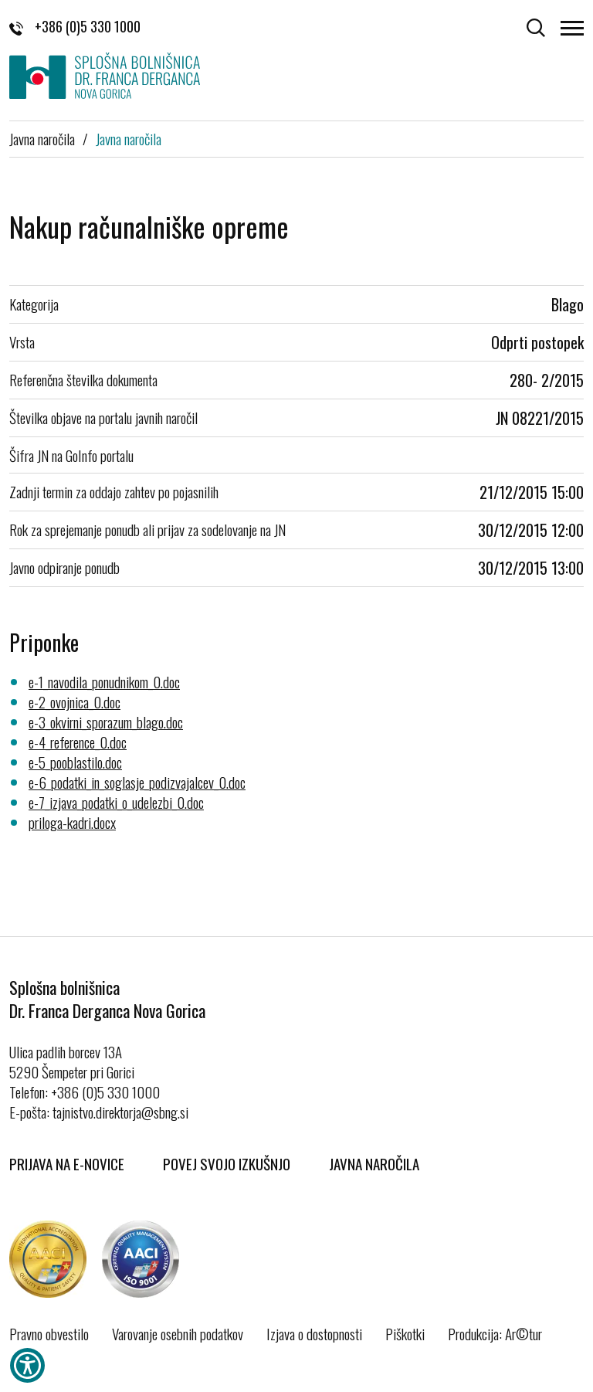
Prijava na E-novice (66, 1163)
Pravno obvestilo (49, 1333)
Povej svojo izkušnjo (226, 1163)
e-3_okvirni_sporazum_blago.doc (106, 721)
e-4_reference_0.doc (78, 741)
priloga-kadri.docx (72, 822)
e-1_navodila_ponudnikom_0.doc (104, 681)
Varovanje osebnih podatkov (177, 1333)
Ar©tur (523, 1333)
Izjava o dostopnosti (314, 1333)
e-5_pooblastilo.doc (75, 761)
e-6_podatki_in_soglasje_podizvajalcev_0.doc (137, 782)
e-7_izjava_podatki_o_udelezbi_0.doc (116, 802)
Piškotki (405, 1333)
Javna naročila (42, 138)
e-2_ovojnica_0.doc (74, 701)
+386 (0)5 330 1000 (75, 26)
